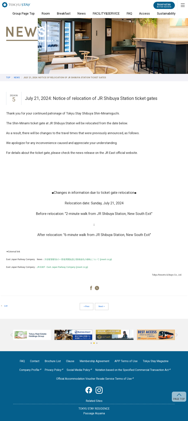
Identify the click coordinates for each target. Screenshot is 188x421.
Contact (34, 361)
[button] (91, 343)
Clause (70, 361)
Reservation (164, 5)
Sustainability (166, 15)
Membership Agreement (94, 361)
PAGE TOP (179, 399)
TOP (8, 77)
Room (46, 15)
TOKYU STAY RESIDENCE (94, 408)
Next (102, 306)
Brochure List (52, 361)
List (6, 306)
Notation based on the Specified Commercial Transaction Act (133, 370)
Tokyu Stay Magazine (156, 361)
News (81, 15)
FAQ (129, 15)
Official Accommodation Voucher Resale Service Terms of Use (94, 379)
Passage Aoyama (94, 413)
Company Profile (28, 370)
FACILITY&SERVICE (106, 15)
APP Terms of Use (126, 361)
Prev (86, 306)
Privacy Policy (52, 370)
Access (144, 15)
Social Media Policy (78, 370)
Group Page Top (23, 15)
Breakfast (63, 15)
